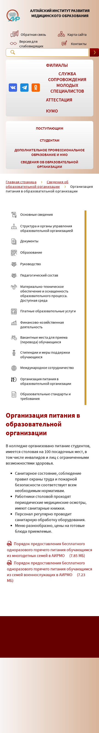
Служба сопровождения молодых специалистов (67, 82)
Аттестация (59, 100)
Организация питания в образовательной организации (49, 188)
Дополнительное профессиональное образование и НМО (50, 152)
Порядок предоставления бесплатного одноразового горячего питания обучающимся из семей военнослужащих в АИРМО (49, 571)
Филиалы (57, 65)
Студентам (49, 140)
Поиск (12, 52)
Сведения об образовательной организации (49, 164)
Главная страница (21, 181)
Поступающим (49, 128)
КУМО (52, 111)
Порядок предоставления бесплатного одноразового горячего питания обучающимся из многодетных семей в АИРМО (49, 549)
